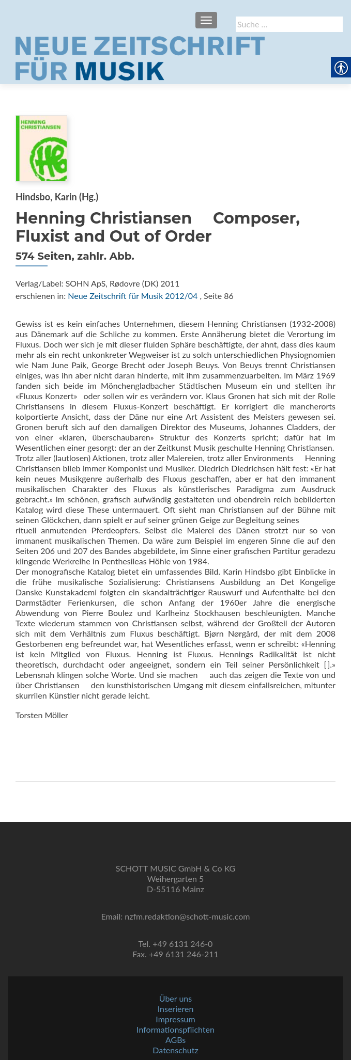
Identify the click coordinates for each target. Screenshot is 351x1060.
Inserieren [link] (176, 1009)
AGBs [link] (175, 1040)
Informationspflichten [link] (175, 1029)
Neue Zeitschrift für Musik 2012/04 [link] (132, 295)
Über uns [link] (175, 998)
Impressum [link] (175, 1019)
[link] (140, 57)
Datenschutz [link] (175, 1050)
